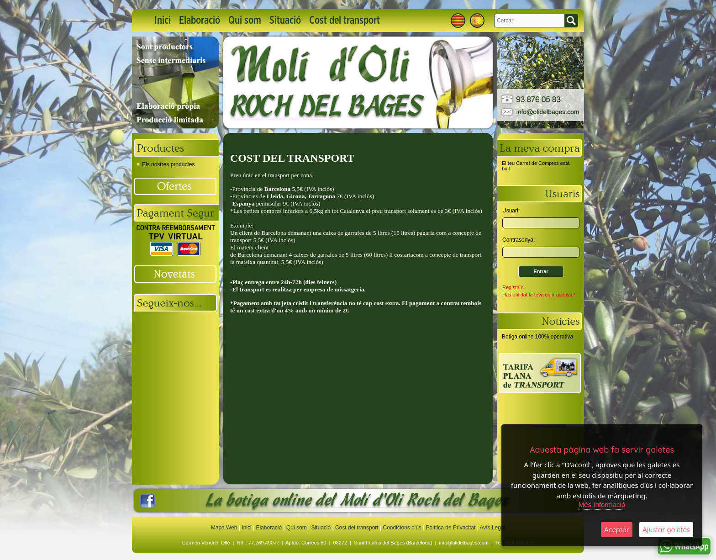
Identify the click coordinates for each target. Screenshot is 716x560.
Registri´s (512, 287)
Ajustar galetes (666, 529)
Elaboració (199, 20)
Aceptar (616, 529)
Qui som (244, 20)
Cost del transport (344, 20)
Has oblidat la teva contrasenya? (538, 294)
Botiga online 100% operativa (537, 336)
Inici (162, 20)
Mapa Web (225, 527)
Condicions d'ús (402, 527)
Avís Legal (492, 527)
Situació (285, 20)
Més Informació (602, 504)
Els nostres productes (166, 164)
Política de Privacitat (451, 527)
